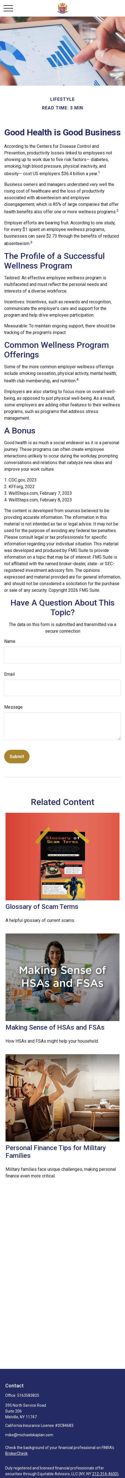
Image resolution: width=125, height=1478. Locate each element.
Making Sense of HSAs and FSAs (55, 1027)
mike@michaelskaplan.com (29, 1435)
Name (9, 641)
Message (13, 707)
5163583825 (28, 1395)
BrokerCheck (16, 1453)
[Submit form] (17, 756)
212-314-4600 (104, 1474)
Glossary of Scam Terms (42, 907)
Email (9, 674)
